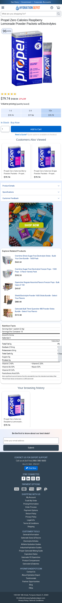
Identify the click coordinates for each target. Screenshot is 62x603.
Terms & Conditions (31, 523)
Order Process (31, 507)
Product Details (9, 186)
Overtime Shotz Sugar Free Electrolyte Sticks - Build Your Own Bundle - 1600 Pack (35, 257)
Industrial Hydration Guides (31, 548)
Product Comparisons (31, 561)
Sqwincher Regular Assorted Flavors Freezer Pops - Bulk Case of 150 (37, 283)
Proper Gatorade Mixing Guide (31, 551)
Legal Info (31, 520)
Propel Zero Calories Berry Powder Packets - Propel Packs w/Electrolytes (15, 172)
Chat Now (31, 468)
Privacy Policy (31, 517)
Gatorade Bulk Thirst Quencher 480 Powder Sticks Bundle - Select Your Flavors (34, 310)
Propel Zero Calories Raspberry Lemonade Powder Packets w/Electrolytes (13, 420)
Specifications (8, 192)
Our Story (15, 2)
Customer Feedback (10, 198)
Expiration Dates (31, 554)
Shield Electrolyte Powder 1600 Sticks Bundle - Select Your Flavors (36, 297)
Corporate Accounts (42, 2)
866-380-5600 (39, 461)
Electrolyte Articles (31, 541)
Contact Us (31, 572)
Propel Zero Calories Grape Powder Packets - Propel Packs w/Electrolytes (45, 172)
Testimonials (31, 578)
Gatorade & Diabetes (31, 564)
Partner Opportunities (31, 582)
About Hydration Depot (31, 575)
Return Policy (31, 514)
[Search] (58, 14)
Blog (31, 585)
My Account (31, 497)
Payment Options (31, 510)
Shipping (31, 527)
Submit (31, 448)
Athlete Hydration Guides (31, 544)
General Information (31, 535)
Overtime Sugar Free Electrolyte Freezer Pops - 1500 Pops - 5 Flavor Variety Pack (36, 270)
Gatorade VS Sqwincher (31, 557)
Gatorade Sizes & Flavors (31, 538)
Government (26, 2)
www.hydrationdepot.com (35, 598)
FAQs (31, 588)
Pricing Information (31, 504)
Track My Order (31, 501)
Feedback (60, 354)
